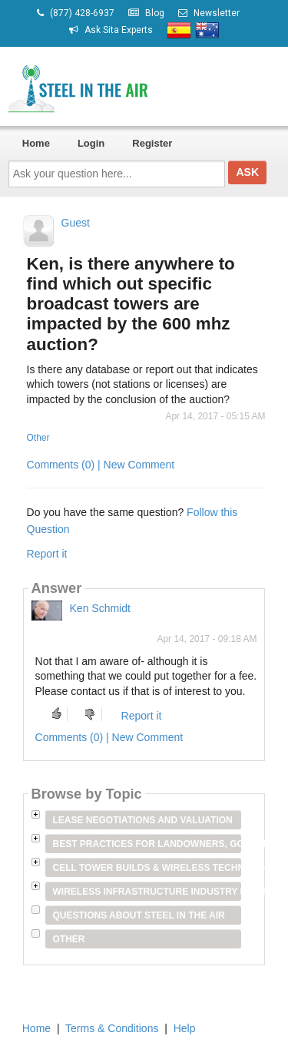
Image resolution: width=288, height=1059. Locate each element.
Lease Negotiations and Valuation (143, 820)
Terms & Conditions (111, 1028)
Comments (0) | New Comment (101, 464)
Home (36, 143)
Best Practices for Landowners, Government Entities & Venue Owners (147, 844)
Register (152, 143)
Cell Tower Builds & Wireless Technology (147, 867)
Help (185, 1028)
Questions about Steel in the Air (139, 915)
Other (38, 437)
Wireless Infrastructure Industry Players (147, 891)
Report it (47, 554)
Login (91, 143)
